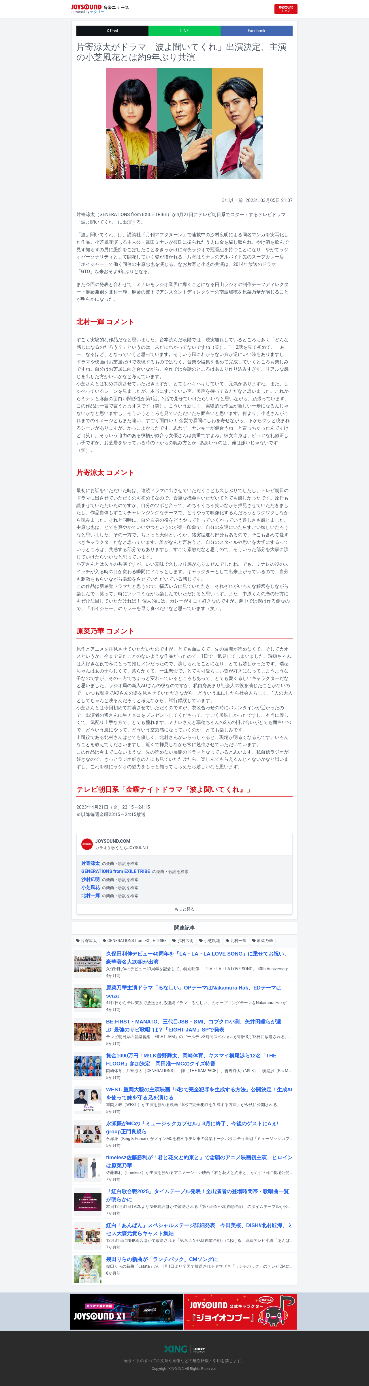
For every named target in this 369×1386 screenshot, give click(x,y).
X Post (112, 30)
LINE (184, 30)
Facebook (257, 30)
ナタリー (97, 12)
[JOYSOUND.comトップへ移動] (286, 9)
